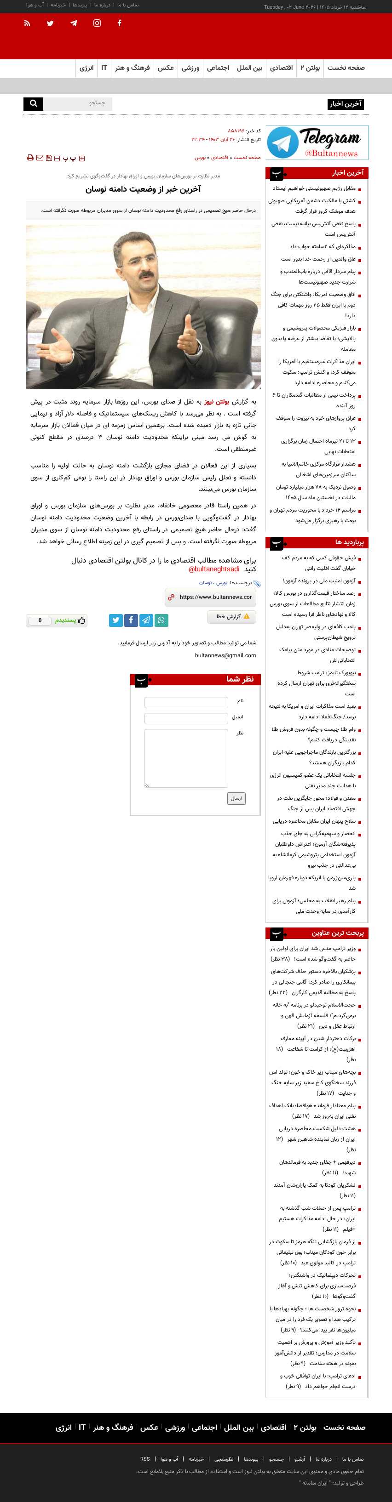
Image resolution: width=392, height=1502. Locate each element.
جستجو (276, 1459)
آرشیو (299, 1459)
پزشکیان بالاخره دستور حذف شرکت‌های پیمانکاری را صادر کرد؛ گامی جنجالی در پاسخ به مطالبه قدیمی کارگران (312, 982)
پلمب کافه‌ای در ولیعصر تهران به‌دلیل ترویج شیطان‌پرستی (316, 632)
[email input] (186, 718)
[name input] (186, 702)
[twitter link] (116, 620)
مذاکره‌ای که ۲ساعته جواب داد (323, 247)
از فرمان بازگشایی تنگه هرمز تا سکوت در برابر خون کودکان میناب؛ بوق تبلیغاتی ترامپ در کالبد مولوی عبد (312, 1252)
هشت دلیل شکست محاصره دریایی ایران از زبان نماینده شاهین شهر (316, 1139)
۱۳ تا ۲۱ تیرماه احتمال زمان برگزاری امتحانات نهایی (318, 446)
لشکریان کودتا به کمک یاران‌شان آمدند (313, 1190)
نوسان (205, 583)
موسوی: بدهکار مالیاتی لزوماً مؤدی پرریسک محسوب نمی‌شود (259, 103)
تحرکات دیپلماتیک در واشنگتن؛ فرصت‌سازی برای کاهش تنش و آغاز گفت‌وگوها (317, 1286)
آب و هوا (35, 5)
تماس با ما (128, 5)
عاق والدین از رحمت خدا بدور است (318, 259)
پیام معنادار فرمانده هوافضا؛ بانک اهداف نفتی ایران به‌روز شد (312, 1111)
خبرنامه (58, 5)
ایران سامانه (315, 1483)
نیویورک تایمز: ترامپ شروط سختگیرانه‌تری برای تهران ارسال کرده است (316, 683)
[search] (33, 104)
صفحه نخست (346, 68)
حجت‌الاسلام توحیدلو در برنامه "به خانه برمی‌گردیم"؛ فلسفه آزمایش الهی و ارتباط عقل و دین (314, 1015)
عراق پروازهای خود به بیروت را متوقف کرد (316, 423)
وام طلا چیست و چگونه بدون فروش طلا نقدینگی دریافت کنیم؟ (313, 734)
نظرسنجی (223, 1459)
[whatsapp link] (161, 620)
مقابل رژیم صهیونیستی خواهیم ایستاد (314, 188)
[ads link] (317, 142)
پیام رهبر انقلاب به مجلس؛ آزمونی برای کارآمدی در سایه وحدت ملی (314, 906)
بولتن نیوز (217, 402)
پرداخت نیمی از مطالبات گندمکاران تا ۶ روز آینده (314, 400)
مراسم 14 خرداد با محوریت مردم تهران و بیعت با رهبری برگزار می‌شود (313, 515)
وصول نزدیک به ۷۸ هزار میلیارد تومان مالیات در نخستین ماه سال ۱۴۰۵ (316, 492)
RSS (145, 1459)
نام (240, 701)
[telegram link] (146, 620)
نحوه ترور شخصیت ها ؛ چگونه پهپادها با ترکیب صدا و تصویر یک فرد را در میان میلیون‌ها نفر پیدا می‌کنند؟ (313, 1319)
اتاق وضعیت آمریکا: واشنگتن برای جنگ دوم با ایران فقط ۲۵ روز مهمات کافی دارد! (313, 305)
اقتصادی (219, 158)
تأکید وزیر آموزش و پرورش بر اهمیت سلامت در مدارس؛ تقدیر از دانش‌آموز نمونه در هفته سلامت (315, 1353)
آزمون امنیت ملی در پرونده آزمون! (319, 581)
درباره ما (102, 5)
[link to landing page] (323, 36)
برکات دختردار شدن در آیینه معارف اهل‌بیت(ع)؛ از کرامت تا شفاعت (316, 1049)
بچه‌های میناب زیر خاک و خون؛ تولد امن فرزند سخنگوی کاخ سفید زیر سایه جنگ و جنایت (312, 1083)
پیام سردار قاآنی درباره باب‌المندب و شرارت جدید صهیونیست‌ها (318, 276)
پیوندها (80, 5)
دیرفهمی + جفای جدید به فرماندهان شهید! (317, 1167)
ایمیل (237, 717)
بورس (200, 158)
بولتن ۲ (310, 68)
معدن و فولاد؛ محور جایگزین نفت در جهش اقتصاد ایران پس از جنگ (316, 803)
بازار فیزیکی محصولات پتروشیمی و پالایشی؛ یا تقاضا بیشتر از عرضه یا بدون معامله (313, 338)
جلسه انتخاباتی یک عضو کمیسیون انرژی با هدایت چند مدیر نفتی (313, 780)
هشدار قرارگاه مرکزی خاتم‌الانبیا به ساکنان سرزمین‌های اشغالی (319, 469)
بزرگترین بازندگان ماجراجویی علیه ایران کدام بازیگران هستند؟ (314, 757)
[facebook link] (131, 620)
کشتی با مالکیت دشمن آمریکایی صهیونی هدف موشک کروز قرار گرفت (312, 206)
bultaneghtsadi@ (214, 569)
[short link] (216, 597)
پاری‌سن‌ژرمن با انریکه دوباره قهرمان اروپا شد (312, 883)
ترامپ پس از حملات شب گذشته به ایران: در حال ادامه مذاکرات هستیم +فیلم (317, 1219)
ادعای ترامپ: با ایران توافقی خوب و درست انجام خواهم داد (318, 1381)
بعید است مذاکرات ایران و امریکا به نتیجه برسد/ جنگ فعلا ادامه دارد (312, 711)
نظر (239, 733)
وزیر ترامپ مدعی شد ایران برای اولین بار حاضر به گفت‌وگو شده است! (313, 953)
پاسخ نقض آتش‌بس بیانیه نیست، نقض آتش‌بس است (313, 229)
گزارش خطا (233, 617)
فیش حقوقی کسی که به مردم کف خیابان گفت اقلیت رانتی (319, 563)
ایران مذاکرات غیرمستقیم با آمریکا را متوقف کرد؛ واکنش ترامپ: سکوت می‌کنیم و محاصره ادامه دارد (317, 372)
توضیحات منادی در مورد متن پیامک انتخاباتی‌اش (317, 655)
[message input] (186, 758)
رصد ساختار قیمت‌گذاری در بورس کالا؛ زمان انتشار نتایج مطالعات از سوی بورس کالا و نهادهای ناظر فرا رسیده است (313, 604)
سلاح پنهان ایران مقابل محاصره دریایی (314, 821)
